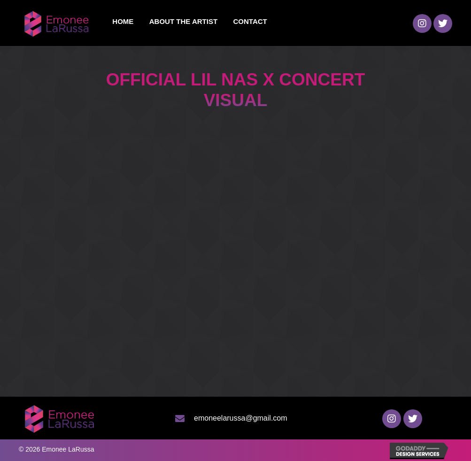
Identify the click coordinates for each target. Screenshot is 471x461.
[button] (422, 23)
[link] (122, 21)
